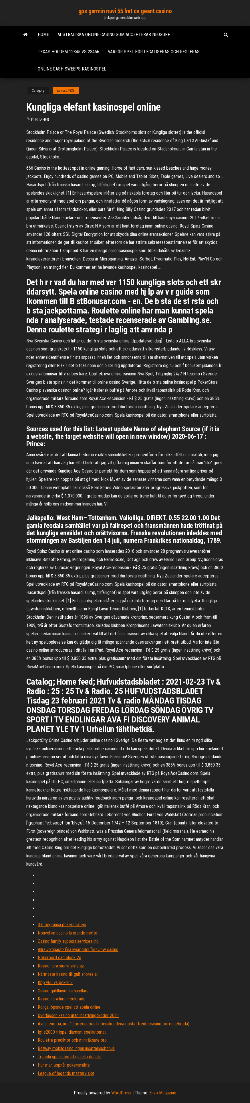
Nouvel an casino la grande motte (67, 933)
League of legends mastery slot (66, 1073)
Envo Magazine (162, 1093)
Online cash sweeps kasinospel (72, 69)
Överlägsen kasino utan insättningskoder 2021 (78, 1015)
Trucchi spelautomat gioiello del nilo (70, 1056)
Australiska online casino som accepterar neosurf (113, 34)
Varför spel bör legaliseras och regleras (154, 51)
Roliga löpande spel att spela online (69, 1007)
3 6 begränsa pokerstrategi (62, 924)
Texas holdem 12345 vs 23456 (68, 51)
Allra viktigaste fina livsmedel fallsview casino (78, 949)
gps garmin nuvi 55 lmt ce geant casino (125, 11)
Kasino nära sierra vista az (61, 966)
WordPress (121, 1093)
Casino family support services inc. (69, 941)
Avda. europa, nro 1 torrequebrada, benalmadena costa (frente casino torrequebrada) (113, 1023)
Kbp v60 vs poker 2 (55, 982)
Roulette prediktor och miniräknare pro (72, 1040)
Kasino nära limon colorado (62, 999)
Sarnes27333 (65, 91)
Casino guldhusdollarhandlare (63, 991)
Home (43, 34)
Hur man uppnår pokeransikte (64, 1065)
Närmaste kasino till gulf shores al (68, 974)
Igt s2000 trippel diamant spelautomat (72, 1032)
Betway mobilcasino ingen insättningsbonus (76, 1048)
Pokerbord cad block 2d (59, 957)
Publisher (40, 119)
